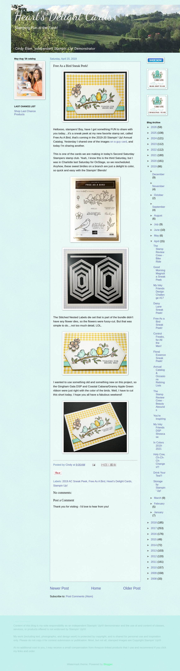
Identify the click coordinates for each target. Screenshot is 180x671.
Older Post (132, 588)
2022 (154, 149)
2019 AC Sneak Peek (74, 481)
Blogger (108, 664)
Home (96, 588)
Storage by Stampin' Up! (159, 486)
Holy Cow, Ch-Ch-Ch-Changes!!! (159, 460)
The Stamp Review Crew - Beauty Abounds (159, 401)
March (158, 497)
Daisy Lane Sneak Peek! (158, 308)
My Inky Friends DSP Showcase (159, 430)
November (158, 186)
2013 (154, 550)
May (157, 235)
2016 (154, 533)
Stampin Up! (60, 485)
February (159, 503)
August (158, 215)
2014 (154, 545)
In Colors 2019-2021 (158, 445)
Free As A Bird (97, 481)
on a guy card (118, 141)
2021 (154, 155)
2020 (154, 160)
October (158, 195)
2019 (154, 166)
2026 (154, 127)
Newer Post (59, 588)
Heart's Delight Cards (63, 15)
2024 (154, 138)
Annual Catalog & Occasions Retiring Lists (159, 376)
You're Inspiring (159, 417)
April (157, 241)
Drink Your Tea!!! (159, 474)
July (156, 224)
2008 (154, 578)
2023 (154, 144)
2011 (154, 561)
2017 (154, 528)
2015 (154, 539)
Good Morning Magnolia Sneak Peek (159, 273)
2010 (154, 567)
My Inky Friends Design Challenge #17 (159, 291)
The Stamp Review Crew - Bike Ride (158, 253)
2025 (154, 132)
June (157, 229)
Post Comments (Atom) (79, 596)
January (158, 512)
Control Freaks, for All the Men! (158, 340)
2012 (154, 556)
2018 (154, 522)
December (158, 174)
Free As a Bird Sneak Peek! (159, 323)
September (158, 206)
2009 (154, 573)
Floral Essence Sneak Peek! (159, 356)
